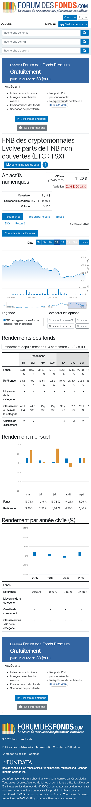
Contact (34, 753)
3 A (62, 242)
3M (44, 242)
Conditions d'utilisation (66, 747)
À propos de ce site (14, 753)
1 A (56, 242)
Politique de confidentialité (17, 747)
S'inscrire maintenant (31, 118)
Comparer (82, 320)
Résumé (20, 223)
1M (38, 242)
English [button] (83, 17)
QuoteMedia (78, 778)
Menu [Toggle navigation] (50, 23)
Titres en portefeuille (38, 216)
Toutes (84, 242)
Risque (60, 216)
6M (50, 242)
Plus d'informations (32, 127)
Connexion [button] (70, 17)
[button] (84, 33)
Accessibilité (43, 747)
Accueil (6, 23)
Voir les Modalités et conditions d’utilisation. (53, 782)
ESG (7, 223)
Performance (12, 216)
